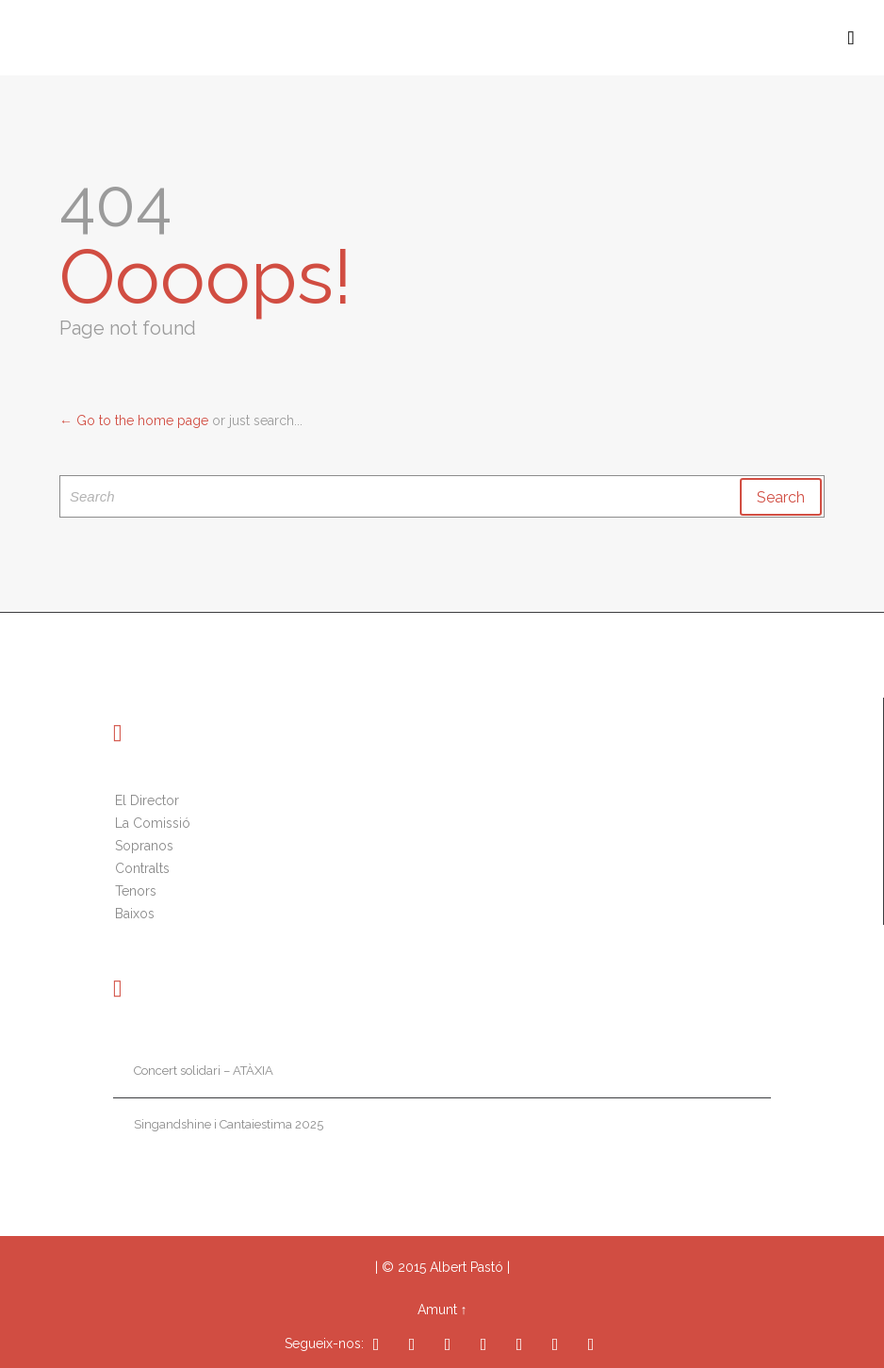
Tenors (135, 890)
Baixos (135, 913)
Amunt (437, 1309)
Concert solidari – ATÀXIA (203, 1070)
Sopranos (144, 845)
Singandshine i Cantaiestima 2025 (228, 1124)
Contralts (142, 868)
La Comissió (152, 823)
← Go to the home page (133, 420)
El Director (147, 800)
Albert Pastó (466, 1267)
